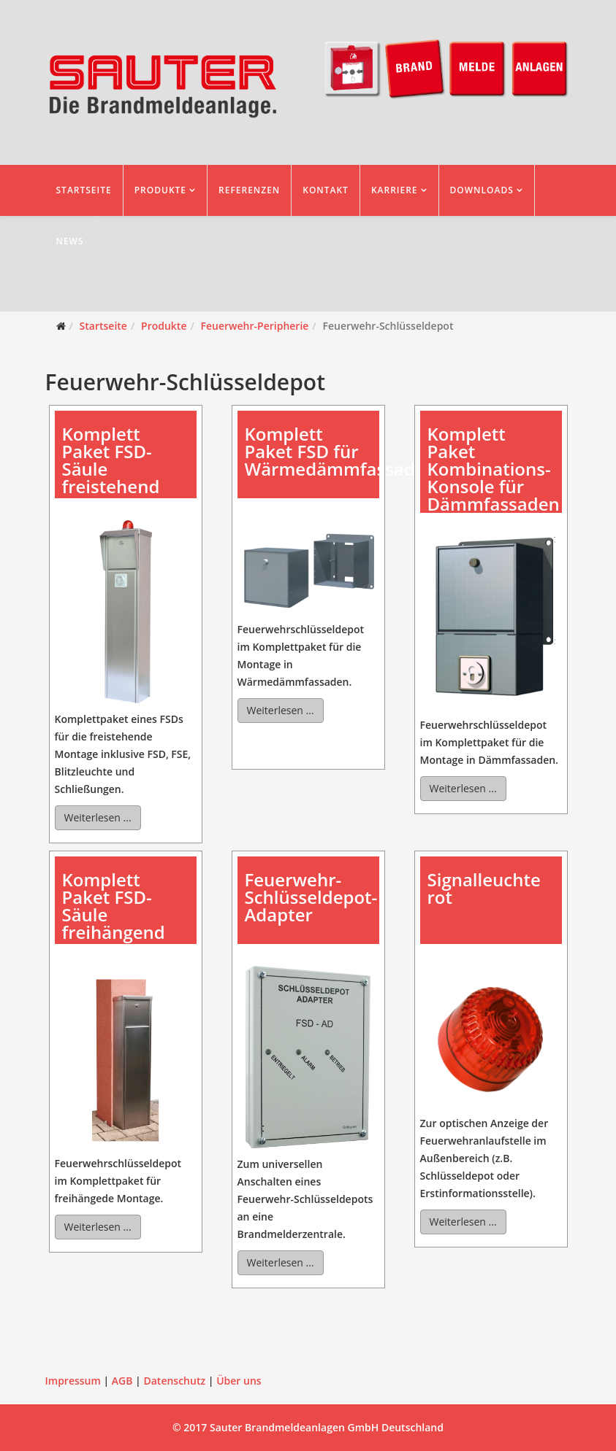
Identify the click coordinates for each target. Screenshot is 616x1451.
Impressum (73, 1381)
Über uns (238, 1381)
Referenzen (249, 190)
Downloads (482, 190)
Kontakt (326, 190)
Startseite (84, 190)
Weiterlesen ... (98, 817)
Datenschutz (174, 1381)
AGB (122, 1381)
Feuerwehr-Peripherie (255, 326)
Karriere (394, 190)
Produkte (160, 190)
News (70, 241)
